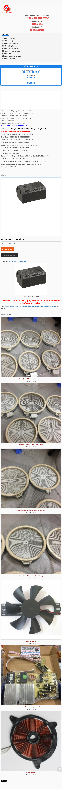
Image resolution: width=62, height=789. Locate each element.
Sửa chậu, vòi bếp (8, 58)
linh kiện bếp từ (21, 306)
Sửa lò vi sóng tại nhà (10, 43)
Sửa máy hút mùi (8, 53)
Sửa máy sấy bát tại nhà (11, 51)
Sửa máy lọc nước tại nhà (11, 56)
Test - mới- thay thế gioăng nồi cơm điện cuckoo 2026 (17, 111)
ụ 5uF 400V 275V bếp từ (44, 306)
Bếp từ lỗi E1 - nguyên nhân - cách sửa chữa (14, 115)
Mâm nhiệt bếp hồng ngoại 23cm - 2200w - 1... (31, 510)
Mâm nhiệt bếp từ (31, 772)
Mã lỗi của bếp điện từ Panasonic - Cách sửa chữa (16, 118)
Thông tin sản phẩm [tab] (9, 255)
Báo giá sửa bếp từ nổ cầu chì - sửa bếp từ (14, 123)
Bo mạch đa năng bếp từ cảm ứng (31, 707)
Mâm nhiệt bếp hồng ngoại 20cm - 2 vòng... (31, 576)
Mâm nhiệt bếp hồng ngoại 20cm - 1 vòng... (31, 444)
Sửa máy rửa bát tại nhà (10, 48)
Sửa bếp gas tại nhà (9, 41)
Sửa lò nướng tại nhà (9, 46)
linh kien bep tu (31, 306)
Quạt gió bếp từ (31, 641)
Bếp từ (4, 175)
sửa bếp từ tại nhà (10, 306)
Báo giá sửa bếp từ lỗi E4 (9, 120)
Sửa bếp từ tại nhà (8, 38)
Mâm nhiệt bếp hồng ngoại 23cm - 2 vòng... (31, 379)
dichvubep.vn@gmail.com (15, 164)
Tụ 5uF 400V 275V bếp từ (17, 261)
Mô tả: (3, 244)
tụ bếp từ (54, 306)
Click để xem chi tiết (31, 381)
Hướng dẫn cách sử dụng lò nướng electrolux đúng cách (18, 113)
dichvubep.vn (36, 164)
